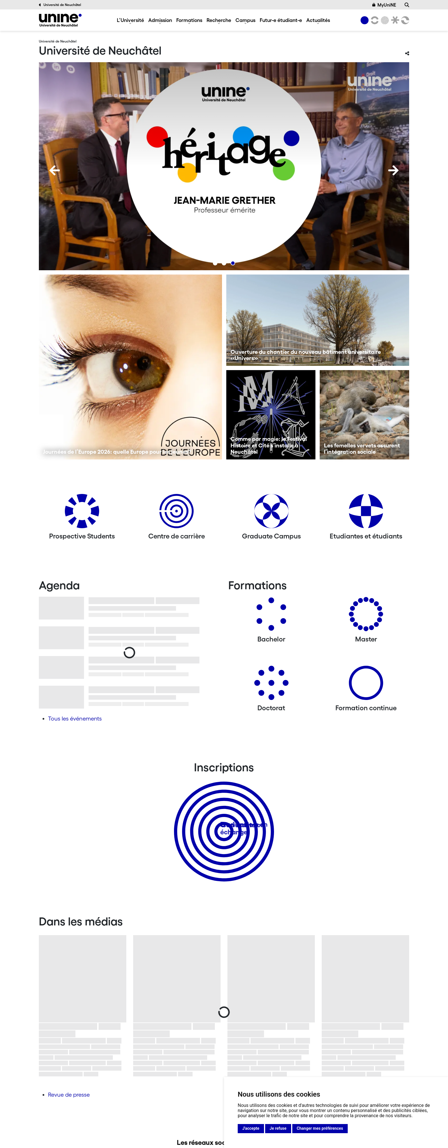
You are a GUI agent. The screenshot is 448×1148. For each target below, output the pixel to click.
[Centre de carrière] (176, 513)
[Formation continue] (366, 685)
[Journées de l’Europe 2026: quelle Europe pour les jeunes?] (130, 367)
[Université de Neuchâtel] (60, 20)
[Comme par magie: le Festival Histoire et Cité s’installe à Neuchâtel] (271, 414)
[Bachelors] (271, 616)
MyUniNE (384, 4)
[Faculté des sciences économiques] (404, 20)
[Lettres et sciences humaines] (374, 20)
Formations (189, 20)
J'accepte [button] (250, 1128)
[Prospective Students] (82, 513)
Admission (160, 20)
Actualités (318, 20)
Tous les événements (75, 718)
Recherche (219, 20)
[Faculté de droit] (394, 20)
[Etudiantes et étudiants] (366, 513)
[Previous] (54, 170)
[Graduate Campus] (271, 513)
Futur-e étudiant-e (281, 20)
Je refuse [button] (278, 1128)
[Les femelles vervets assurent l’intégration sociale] (364, 414)
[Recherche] (407, 4)
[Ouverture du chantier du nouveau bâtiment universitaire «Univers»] (317, 320)
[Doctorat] (271, 685)
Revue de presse (69, 1094)
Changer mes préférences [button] (320, 1128)
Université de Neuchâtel (60, 5)
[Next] (393, 170)
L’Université (130, 20)
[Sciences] (384, 20)
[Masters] (366, 616)
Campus (245, 20)
